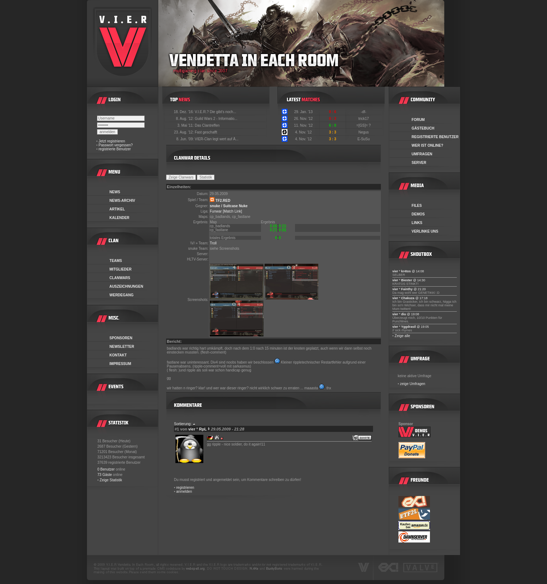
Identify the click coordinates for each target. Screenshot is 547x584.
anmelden (184, 491)
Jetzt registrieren (111, 141)
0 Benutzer (106, 469)
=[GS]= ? (364, 125)
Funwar (216, 211)
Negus (364, 132)
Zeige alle (402, 336)
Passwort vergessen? (115, 145)
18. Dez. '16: (184, 112)
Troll (213, 243)
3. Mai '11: (186, 125)
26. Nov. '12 (303, 119)
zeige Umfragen (412, 384)
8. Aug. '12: (185, 119)
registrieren (185, 488)
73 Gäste (104, 475)
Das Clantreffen (207, 125)
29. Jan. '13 (303, 112)
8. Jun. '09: (185, 139)
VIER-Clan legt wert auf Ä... (216, 139)
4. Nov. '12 (303, 132)
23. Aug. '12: (184, 132)
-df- (364, 112)
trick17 (364, 119)
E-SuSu (364, 139)
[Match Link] (232, 211)
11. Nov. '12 (303, 125)
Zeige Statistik (111, 480)
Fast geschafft (206, 132)
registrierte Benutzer (114, 149)
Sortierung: (183, 424)
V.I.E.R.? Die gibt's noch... (215, 112)
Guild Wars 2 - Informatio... (216, 119)
